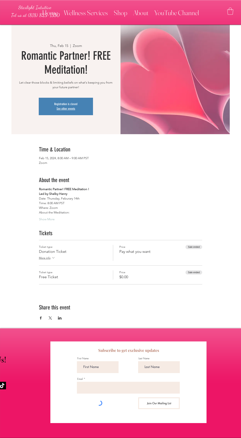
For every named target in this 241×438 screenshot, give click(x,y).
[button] (86, 11)
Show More (47, 219)
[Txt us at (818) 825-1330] (35, 15)
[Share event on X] (50, 318)
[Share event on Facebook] (41, 318)
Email (80, 379)
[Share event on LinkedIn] (60, 318)
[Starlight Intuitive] (34, 7)
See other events (66, 109)
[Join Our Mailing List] (159, 403)
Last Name (144, 358)
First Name (83, 358)
